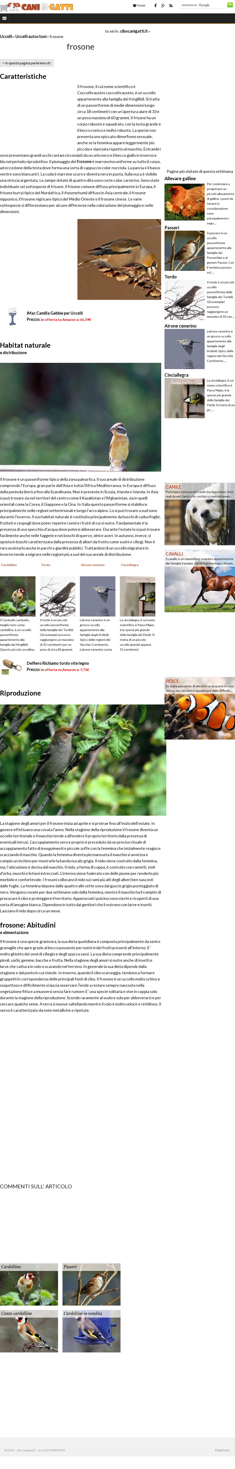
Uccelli (6, 36)
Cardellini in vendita (83, 1313)
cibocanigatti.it (134, 31)
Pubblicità (222, 1450)
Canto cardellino (16, 1313)
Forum (139, 5)
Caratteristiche (23, 76)
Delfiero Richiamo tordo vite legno (58, 663)
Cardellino (11, 1266)
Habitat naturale (25, 345)
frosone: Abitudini (28, 925)
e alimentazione (14, 932)
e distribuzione (13, 352)
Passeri (70, 1266)
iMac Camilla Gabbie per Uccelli (55, 313)
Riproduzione (20, 693)
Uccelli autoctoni (30, 36)
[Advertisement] (52, 31)
